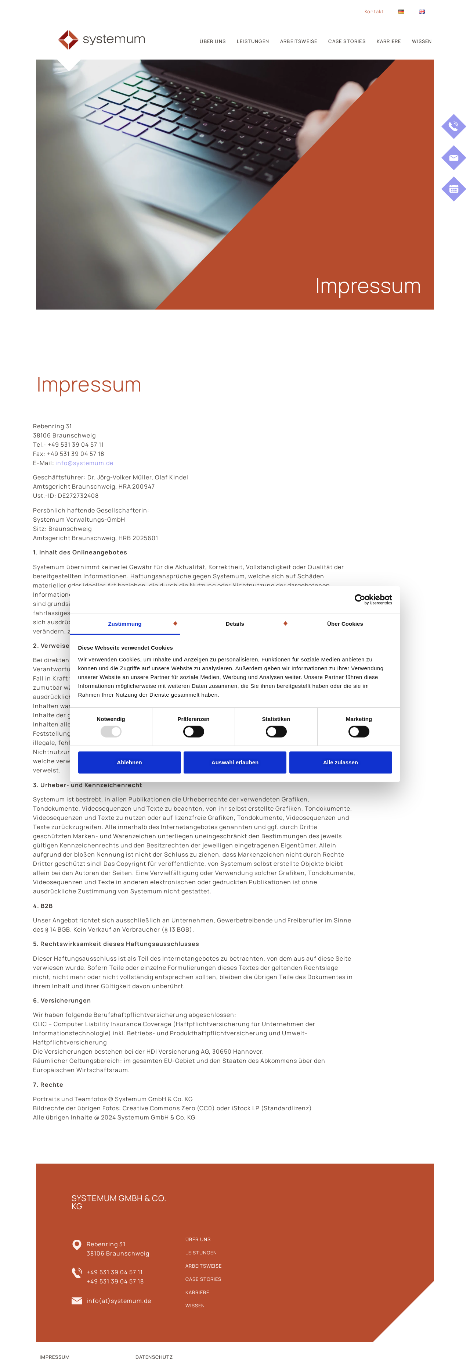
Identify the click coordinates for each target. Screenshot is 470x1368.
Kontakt (374, 11)
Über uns (213, 41)
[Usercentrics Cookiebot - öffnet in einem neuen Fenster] (360, 599)
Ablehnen (129, 762)
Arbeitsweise (298, 41)
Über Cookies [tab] (345, 623)
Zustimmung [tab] (125, 623)
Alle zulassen (340, 762)
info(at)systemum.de (119, 1301)
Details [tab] (235, 623)
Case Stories (346, 41)
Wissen (422, 41)
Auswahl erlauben (235, 762)
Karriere (389, 41)
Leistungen (253, 41)
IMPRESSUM (55, 1357)
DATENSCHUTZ (154, 1357)
